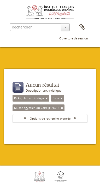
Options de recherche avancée (50, 118)
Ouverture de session (73, 38)
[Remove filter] (47, 98)
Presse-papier (82, 27)
